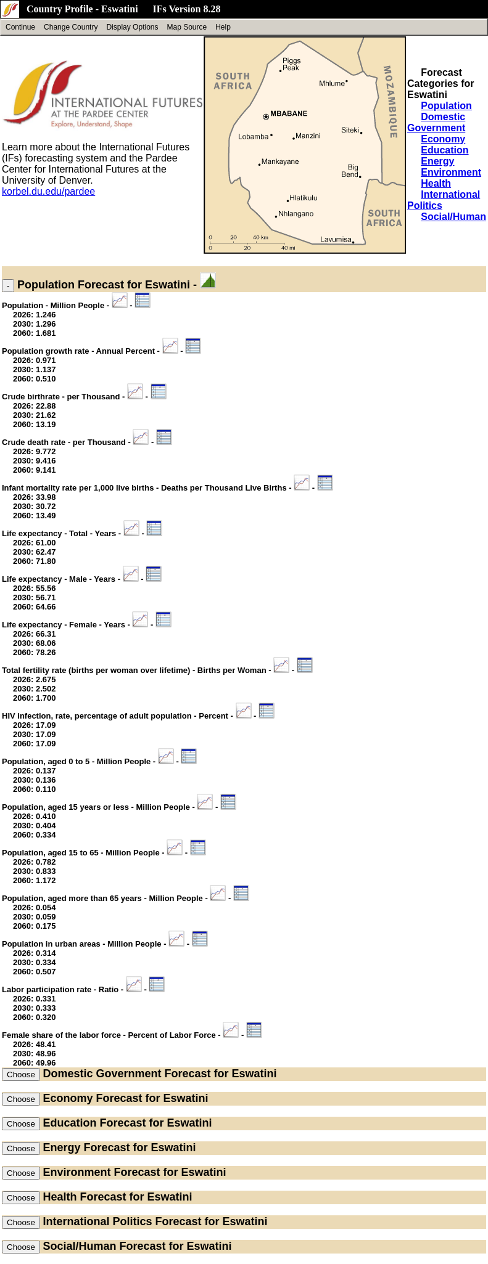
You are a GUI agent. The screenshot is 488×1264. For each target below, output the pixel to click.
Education (444, 150)
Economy (443, 139)
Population (446, 105)
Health (436, 183)
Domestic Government (436, 122)
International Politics (97, 1221)
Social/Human (453, 216)
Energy (437, 161)
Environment (451, 172)
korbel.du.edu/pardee (48, 191)
